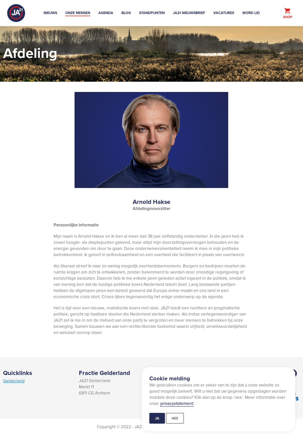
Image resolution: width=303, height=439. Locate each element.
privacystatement (176, 403)
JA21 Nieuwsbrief (189, 12)
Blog (126, 12)
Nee (175, 418)
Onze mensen (77, 12)
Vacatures (223, 12)
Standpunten (152, 12)
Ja (157, 418)
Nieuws (50, 12)
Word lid (251, 12)
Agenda (105, 12)
